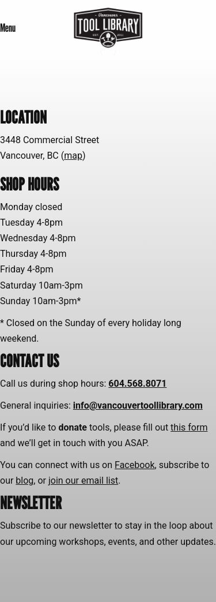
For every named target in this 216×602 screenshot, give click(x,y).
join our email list (83, 480)
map (73, 155)
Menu (8, 28)
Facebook (134, 464)
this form (188, 427)
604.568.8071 (137, 383)
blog (24, 480)
